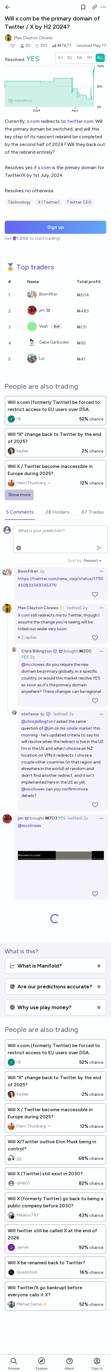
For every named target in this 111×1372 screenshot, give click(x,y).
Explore (41, 1364)
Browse (14, 1364)
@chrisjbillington (37, 721)
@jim (49, 728)
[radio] (60, 58)
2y (42, 571)
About (69, 1364)
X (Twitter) (48, 202)
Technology (19, 202)
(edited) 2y (77, 607)
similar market (79, 728)
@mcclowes (33, 664)
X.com (24, 615)
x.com (33, 121)
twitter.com (80, 121)
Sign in (97, 1364)
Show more (19, 494)
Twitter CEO (79, 202)
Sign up (55, 227)
